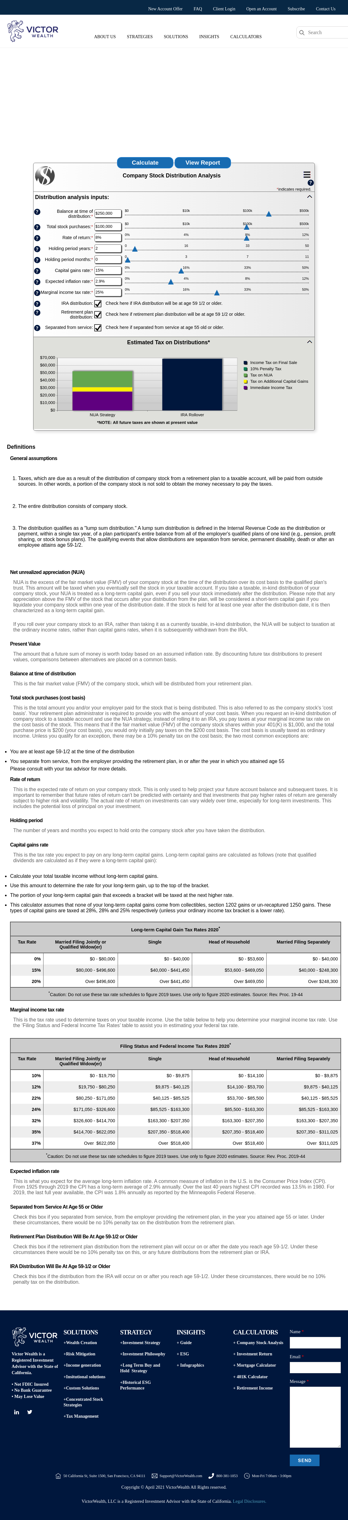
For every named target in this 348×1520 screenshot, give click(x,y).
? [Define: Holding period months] (37, 260)
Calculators (246, 36)
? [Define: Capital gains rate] (37, 271)
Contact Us (326, 9)
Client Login (224, 9)
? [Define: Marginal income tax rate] (37, 293)
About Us (105, 36)
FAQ (198, 9)
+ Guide (184, 1342)
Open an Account (261, 9)
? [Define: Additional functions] (311, 182)
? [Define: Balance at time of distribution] (37, 211)
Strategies (140, 36)
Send (305, 1460)
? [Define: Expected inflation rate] (37, 282)
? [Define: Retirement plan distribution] (37, 312)
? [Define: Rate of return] (37, 238)
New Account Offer (165, 9)
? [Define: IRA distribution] (37, 304)
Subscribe (296, 9)
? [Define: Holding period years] (37, 249)
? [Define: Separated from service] (37, 328)
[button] (174, 199)
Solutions (176, 36)
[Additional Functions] (307, 175)
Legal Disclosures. (249, 1501)
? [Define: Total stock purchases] (37, 227)
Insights (209, 36)
